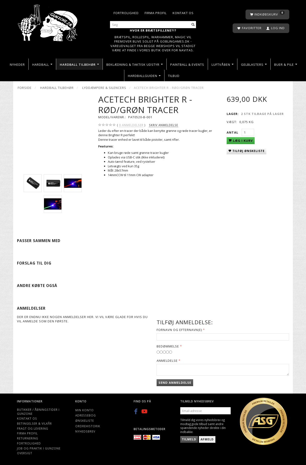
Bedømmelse (168, 346)
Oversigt (24, 453)
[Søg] (193, 24)
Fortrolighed (126, 13)
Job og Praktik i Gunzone (38, 448)
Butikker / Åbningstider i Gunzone (38, 412)
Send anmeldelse (174, 382)
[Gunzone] (48, 21)
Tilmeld (189, 439)
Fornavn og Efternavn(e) (179, 330)
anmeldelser (131, 125)
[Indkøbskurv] (267, 14)
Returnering (27, 438)
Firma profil (156, 13)
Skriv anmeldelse (163, 125)
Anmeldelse (167, 360)
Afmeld (207, 439)
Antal (233, 132)
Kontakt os (183, 13)
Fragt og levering (32, 428)
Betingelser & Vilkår (34, 423)
